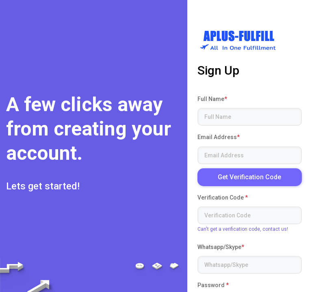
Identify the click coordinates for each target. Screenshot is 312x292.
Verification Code (222, 197)
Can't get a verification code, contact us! (242, 229)
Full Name (212, 99)
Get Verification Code (249, 177)
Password (213, 285)
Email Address (218, 137)
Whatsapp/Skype (220, 247)
